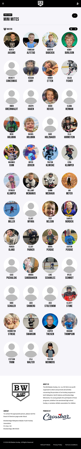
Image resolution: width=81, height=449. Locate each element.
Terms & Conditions (71, 445)
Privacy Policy (57, 445)
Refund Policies (45, 445)
